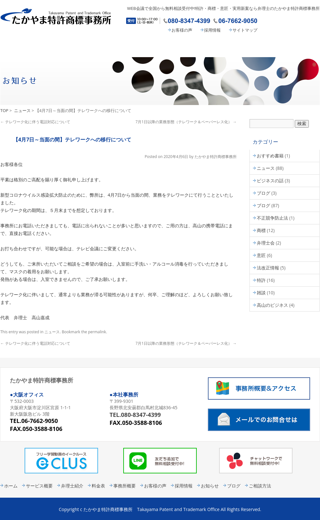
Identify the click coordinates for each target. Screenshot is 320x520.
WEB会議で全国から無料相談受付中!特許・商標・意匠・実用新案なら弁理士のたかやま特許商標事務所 (223, 8)
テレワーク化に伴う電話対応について (35, 121)
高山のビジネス (272, 305)
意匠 (261, 255)
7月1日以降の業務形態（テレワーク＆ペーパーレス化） (186, 121)
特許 (261, 280)
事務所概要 (240, 46)
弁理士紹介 (134, 46)
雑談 (261, 293)
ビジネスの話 (270, 180)
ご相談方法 (260, 486)
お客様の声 (181, 30)
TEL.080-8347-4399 (135, 414)
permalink (97, 332)
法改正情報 (268, 268)
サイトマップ (244, 30)
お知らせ (210, 486)
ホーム (11, 486)
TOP (4, 110)
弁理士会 (266, 243)
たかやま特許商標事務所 (215, 156)
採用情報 (212, 30)
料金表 (187, 46)
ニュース (22, 110)
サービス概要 (77, 46)
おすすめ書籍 (270, 156)
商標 (261, 230)
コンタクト (294, 46)
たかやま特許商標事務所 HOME (24, 46)
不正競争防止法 (272, 218)
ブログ (263, 193)
